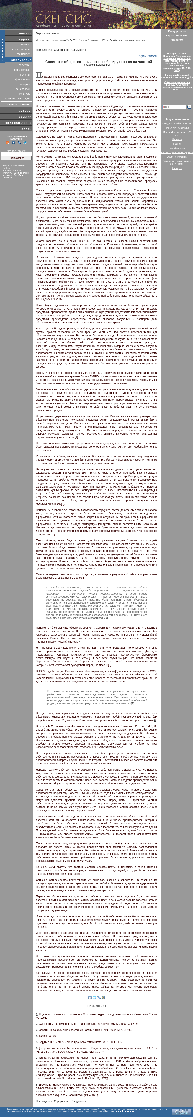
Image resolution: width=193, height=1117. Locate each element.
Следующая (78, 49)
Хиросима (176, 39)
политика (24, 65)
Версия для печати (47, 33)
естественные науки (17, 98)
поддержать (3, 46)
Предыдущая (44, 49)
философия (22, 79)
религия (25, 74)
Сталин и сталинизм (177, 157)
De (191, 1)
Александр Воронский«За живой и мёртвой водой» (177, 76)
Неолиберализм (177, 148)
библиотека (21, 60)
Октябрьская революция (122, 40)
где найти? (23, 54)
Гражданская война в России (176, 123)
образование (22, 69)
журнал (25, 39)
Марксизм (140, 40)
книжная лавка (18, 122)
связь (26, 128)
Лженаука (177, 168)
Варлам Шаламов (176, 35)
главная (25, 33)
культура (24, 93)
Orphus (6, 168)
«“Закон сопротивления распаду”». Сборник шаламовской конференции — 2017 (177, 86)
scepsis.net (145, 1109)
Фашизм (177, 144)
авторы (25, 110)
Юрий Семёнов (148, 56)
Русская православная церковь (177, 152)
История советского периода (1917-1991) (56, 40)
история (25, 84)
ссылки (25, 116)
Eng (185, 1)
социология (23, 89)
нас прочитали (21, 49)
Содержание (61, 49)
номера (25, 44)
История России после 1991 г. (93, 40)
